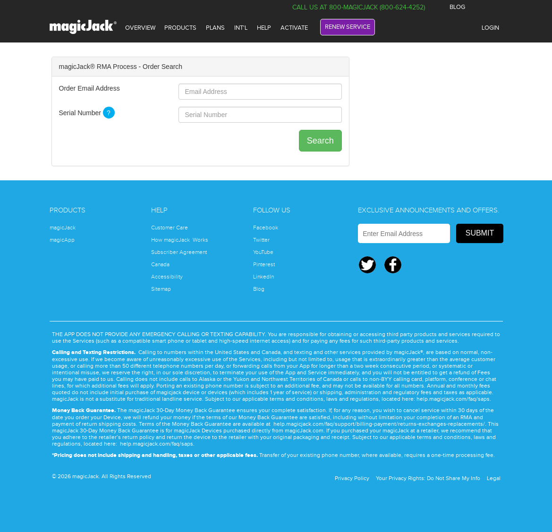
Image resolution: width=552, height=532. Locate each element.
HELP (264, 28)
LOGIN (490, 28)
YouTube (263, 252)
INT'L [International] (240, 28)
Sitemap (161, 289)
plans (215, 28)
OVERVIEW (140, 28)
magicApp (62, 239)
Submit (480, 233)
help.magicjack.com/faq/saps (453, 399)
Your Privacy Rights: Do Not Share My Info (428, 478)
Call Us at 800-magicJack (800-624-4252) (358, 7)
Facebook (476, 7)
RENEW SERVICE (347, 27)
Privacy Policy (352, 478)
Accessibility (167, 276)
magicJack (63, 227)
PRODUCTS (180, 28)
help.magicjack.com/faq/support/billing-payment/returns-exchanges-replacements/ (379, 424)
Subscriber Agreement (179, 252)
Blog (258, 289)
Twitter (491, 7)
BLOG (457, 7)
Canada (160, 264)
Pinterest (264, 264)
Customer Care (169, 227)
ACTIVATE (294, 28)
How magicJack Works (179, 239)
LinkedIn (263, 276)
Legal (494, 478)
